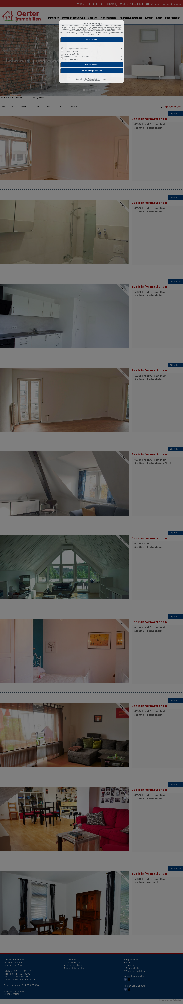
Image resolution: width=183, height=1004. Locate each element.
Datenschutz (93, 79)
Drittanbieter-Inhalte (71, 59)
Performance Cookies (72, 54)
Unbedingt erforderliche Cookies (76, 49)
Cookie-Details (81, 79)
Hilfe (97, 34)
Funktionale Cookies (72, 51)
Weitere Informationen (91, 81)
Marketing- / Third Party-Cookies (76, 57)
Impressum (103, 79)
